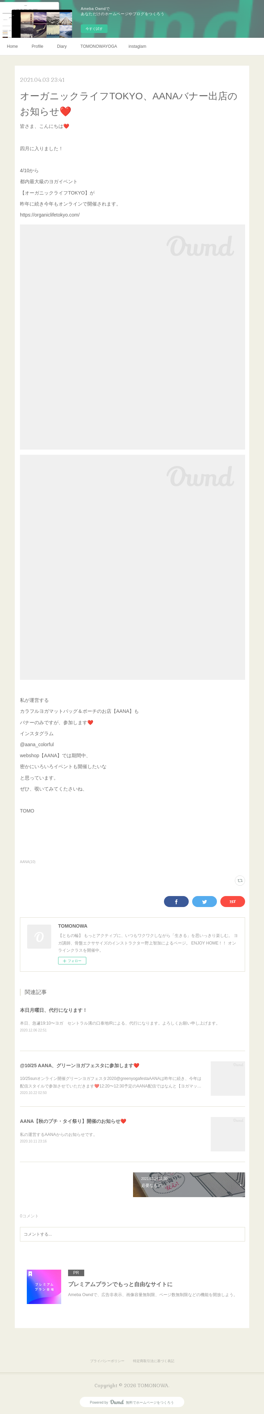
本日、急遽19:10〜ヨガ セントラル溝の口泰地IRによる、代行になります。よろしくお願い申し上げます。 (120, 1023)
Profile (37, 46)
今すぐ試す (94, 29)
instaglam (137, 46)
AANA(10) (27, 862)
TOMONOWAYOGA (98, 46)
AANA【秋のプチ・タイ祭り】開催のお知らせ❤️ (73, 1121)
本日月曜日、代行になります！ (53, 1010)
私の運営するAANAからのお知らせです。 (58, 1134)
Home (12, 46)
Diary (62, 46)
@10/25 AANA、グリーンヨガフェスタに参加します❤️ (80, 1065)
